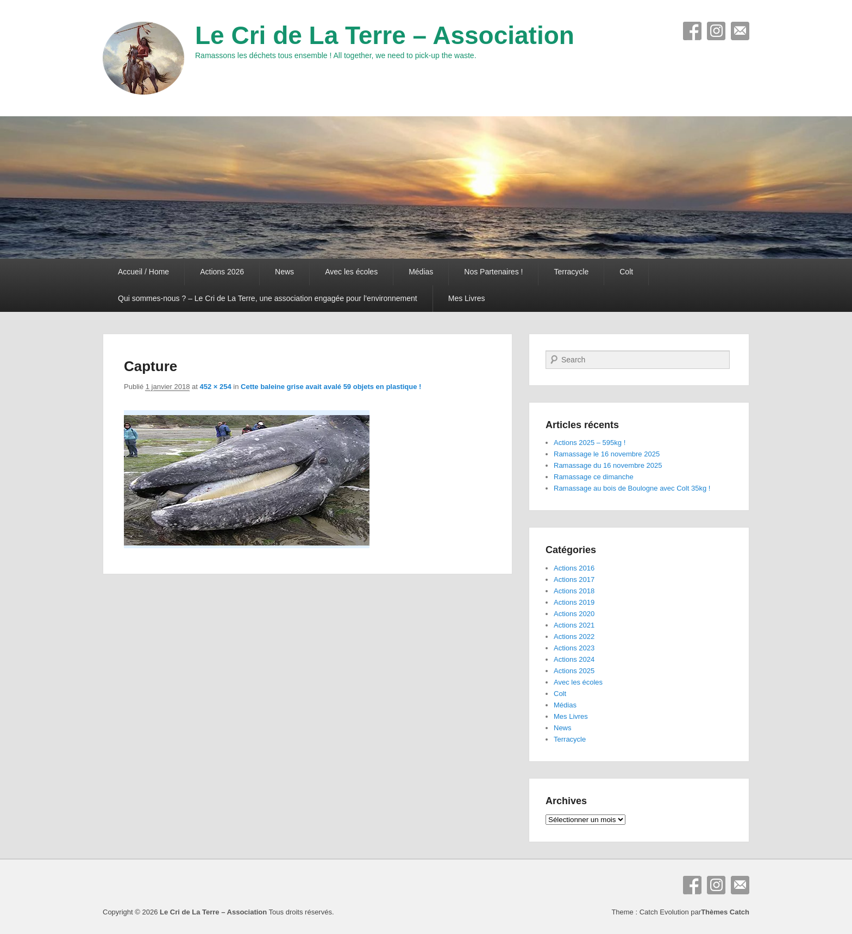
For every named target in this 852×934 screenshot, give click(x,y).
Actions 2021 (574, 625)
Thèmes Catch (725, 912)
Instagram (716, 31)
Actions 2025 (574, 671)
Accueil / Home (143, 271)
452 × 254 (215, 387)
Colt (626, 271)
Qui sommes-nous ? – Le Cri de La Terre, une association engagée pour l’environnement (267, 298)
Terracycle (571, 271)
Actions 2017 (574, 579)
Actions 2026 (222, 271)
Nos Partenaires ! (493, 271)
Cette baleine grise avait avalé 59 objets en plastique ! (331, 387)
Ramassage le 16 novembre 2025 (607, 454)
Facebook (692, 31)
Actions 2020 (574, 614)
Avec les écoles (351, 271)
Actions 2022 (574, 636)
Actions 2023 (574, 648)
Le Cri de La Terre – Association (384, 35)
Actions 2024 (574, 659)
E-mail (740, 31)
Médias (421, 271)
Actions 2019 (574, 602)
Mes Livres (466, 298)
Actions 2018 (574, 591)
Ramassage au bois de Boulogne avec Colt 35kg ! (632, 488)
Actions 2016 (574, 568)
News (284, 271)
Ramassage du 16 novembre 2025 (608, 465)
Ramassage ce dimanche (594, 477)
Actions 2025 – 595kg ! (589, 442)
